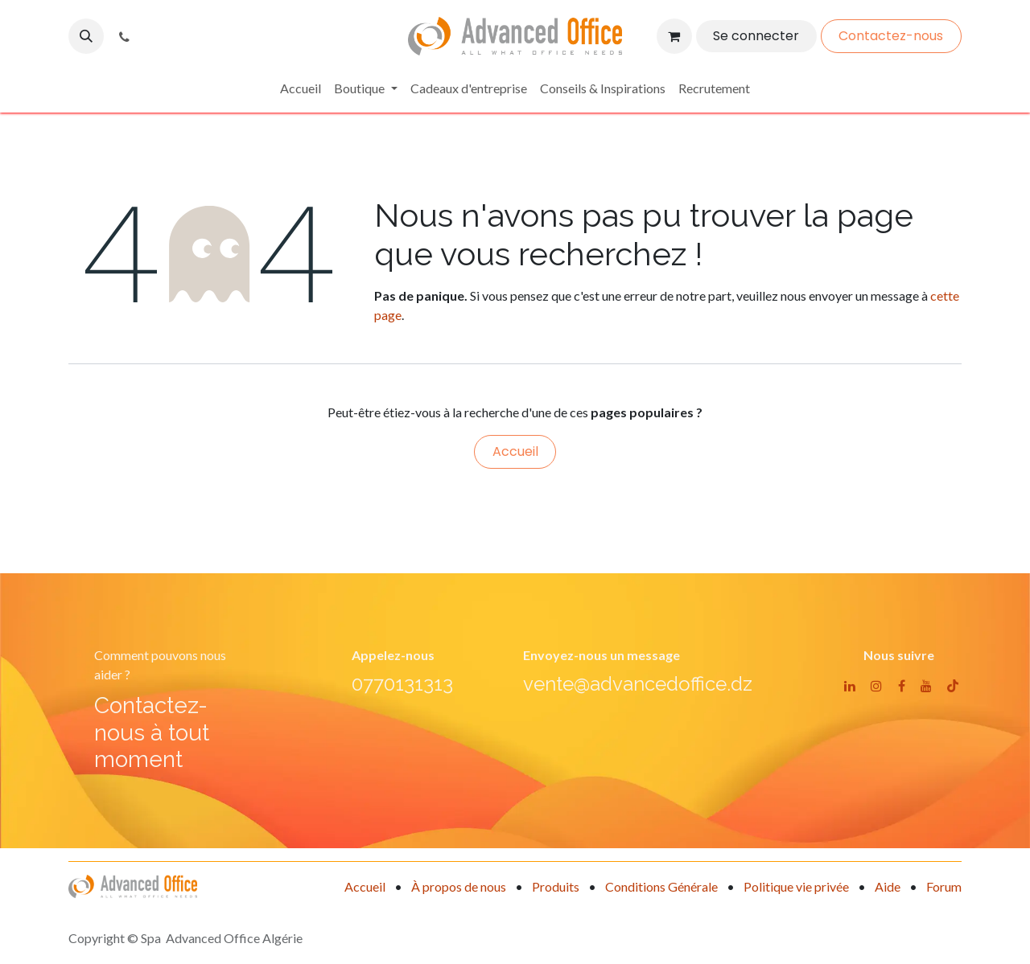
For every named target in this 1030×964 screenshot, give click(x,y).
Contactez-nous (890, 36)
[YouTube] (926, 685)
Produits (555, 886)
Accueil (515, 451)
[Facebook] (901, 685)
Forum (944, 886)
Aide (887, 886)
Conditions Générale (661, 886)
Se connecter (756, 36)
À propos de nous (458, 886)
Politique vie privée (796, 886)
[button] (86, 36)
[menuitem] (301, 88)
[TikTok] (952, 685)
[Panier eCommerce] (674, 36)
